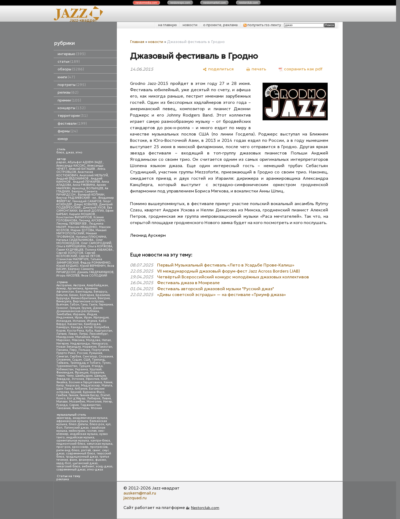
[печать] (256, 69)
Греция (75, 308)
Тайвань (62, 363)
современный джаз (71, 469)
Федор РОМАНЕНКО (95, 262)
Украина (81, 369)
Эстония (78, 379)
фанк (73, 460)
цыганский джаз (85, 463)
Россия (82, 353)
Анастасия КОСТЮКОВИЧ (74, 173)
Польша (84, 350)
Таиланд (98, 359)
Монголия (94, 401)
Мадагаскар (90, 385)
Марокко (63, 340)
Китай (88, 327)
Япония (96, 408)
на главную (167, 25)
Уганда (97, 366)
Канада (76, 327)
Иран (88, 317)
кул (108, 424)
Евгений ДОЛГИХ (91, 210)
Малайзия (82, 337)
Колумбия (101, 327)
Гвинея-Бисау (89, 395)
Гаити (93, 304)
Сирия (74, 405)
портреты (72, 85)
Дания (98, 308)
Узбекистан (64, 369)
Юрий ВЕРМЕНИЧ (93, 266)
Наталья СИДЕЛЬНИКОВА (75, 240)
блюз (60, 152)
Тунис (106, 363)
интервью (72, 54)
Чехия (60, 375)
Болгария (87, 295)
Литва (83, 334)
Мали (95, 337)
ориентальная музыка (72, 440)
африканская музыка (72, 421)
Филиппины (80, 408)
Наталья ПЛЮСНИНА (91, 237)
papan (61, 162)
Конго (61, 398)
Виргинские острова (88, 301)
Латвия (61, 334)
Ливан (72, 334)
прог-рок (63, 447)
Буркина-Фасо (93, 392)
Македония (65, 337)
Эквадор (63, 379)
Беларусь (100, 291)
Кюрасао (72, 385)
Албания (81, 388)
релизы (68, 92)
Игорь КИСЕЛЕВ (67, 275)
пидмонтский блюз (70, 443)
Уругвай (95, 369)
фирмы (68, 131)
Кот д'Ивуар (76, 398)
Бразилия (103, 295)
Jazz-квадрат (83, 20)
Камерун (62, 327)
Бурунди (62, 298)
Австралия (64, 285)
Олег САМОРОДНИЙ (96, 243)
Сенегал (62, 356)
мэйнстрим (77, 431)
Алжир (61, 288)
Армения (91, 288)
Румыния (95, 353)
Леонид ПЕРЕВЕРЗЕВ (71, 223)
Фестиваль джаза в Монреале (188, 282)
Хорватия (97, 372)
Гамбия (61, 395)
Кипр (60, 385)
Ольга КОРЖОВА (99, 246)
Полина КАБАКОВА (99, 249)
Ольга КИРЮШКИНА (71, 246)
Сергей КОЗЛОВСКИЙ (75, 254)
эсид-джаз (104, 466)
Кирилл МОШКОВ (82, 214)
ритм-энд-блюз (67, 450)
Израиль (79, 314)
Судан (77, 359)
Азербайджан (97, 285)
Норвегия (89, 346)
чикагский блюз (68, 466)
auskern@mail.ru (139, 493)
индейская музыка (84, 434)
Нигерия (62, 343)
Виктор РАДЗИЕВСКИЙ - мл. (76, 198)
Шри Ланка (64, 388)
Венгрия (104, 298)
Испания (79, 321)
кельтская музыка (99, 443)
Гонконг (62, 308)
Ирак (78, 317)
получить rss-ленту (262, 25)
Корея (61, 330)
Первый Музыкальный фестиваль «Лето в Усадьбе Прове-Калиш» (225, 265)
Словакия (106, 356)
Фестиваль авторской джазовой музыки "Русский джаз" (215, 288)
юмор (63, 139)
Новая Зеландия (68, 346)
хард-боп (63, 463)
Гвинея (73, 395)
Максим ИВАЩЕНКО (82, 227)
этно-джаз (95, 469)
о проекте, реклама (220, 25)
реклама (62, 479)
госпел (92, 431)
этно (79, 152)
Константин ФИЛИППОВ (74, 217)
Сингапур (90, 356)
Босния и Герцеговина (85, 382)
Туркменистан (66, 366)
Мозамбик (77, 401)
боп (59, 427)
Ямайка (61, 382)
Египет (105, 395)
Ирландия (101, 317)
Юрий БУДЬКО (67, 266)
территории (73, 115)
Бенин (73, 295)
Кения (108, 382)
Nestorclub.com (205, 507)
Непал (106, 340)
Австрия (79, 285)
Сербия (75, 356)
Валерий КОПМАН (91, 194)
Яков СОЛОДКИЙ (94, 275)
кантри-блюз (100, 440)
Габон (74, 304)
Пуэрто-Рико (66, 353)
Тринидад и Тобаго (85, 363)
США (86, 359)
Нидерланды (80, 343)
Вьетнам (62, 304)
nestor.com (146, 2)
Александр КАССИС (71, 165)
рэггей (86, 450)
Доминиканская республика (77, 311)
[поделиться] (218, 69)
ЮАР (104, 379)
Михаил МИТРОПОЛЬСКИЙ (81, 232)
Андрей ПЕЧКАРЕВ (86, 181)
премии (69, 100)
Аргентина (75, 288)
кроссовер (80, 447)
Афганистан (65, 291)
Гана (84, 304)
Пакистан (105, 346)
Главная (137, 41)
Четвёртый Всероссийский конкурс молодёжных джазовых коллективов (233, 276)
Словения (63, 359)
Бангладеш (84, 291)
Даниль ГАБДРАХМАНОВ (95, 272)
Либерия (93, 398)
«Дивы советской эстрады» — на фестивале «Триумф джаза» (221, 294)
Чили (70, 375)
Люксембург (98, 334)
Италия (92, 321)
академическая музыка (90, 418)
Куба (89, 330)
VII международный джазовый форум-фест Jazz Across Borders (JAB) (228, 271)
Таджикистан (90, 405)
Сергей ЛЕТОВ (89, 256)
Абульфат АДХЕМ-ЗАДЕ (85, 162)
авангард (63, 418)
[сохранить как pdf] (300, 69)
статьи (69, 61)
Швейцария (84, 375)
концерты (72, 108)
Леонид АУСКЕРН (91, 220)
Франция (81, 372)
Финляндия (64, 372)
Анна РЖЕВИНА (84, 185)
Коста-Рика (75, 330)
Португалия (100, 350)
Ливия (106, 398)
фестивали (72, 123)
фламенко (86, 460)
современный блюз (80, 453)
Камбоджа (92, 324)
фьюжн (100, 460)
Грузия (86, 308)
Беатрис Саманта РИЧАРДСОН (76, 193)
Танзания (63, 408)
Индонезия (64, 317)
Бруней (76, 392)
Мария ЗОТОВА (82, 230)
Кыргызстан (103, 330)
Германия (106, 304)
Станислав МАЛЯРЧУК (72, 259)
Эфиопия (92, 379)
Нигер (107, 401)
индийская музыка (80, 437)
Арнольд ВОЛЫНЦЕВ (87, 188)
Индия (92, 314)
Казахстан (74, 324)
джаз (70, 152)
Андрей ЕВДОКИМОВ (72, 178)
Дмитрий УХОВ (94, 207)
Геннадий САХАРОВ (86, 201)
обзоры (71, 69)
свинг (96, 450)
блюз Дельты (78, 424)
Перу (73, 350)
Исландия (63, 321)
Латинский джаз (76, 427)
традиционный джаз (82, 456)
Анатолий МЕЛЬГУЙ (93, 175)
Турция (84, 366)
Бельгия (62, 295)
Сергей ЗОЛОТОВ (69, 253)
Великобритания (83, 298)
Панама (62, 350)
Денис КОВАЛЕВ (85, 204)
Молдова (93, 340)
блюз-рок (96, 424)
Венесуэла (63, 301)
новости (190, 25)
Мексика (78, 340)
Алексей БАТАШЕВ (82, 169)
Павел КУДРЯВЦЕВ (69, 249)
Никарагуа (100, 343)
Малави (62, 401)
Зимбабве (63, 314)
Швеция (100, 375)
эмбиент (88, 466)
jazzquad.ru (135, 497)
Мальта (107, 385)
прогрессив (99, 447)
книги (66, 77)
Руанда (62, 405)
